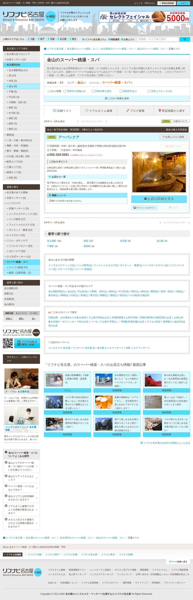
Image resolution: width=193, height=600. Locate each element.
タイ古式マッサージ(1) (18, 256)
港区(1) (135, 291)
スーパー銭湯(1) (83, 269)
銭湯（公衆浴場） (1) (19, 272)
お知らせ (52, 582)
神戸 (41, 39)
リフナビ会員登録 (89, 582)
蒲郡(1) (114, 295)
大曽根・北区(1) (98, 291)
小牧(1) (179, 291)
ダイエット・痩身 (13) (19, 230)
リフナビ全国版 (12, 554)
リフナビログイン (110, 582)
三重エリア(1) (12, 167)
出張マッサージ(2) (15, 59)
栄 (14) (11, 75)
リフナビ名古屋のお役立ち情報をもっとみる (165, 443)
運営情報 (127, 582)
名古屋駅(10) (11, 288)
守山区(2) (82, 291)
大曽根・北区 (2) (16, 102)
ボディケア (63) (16, 251)
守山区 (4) (13, 97)
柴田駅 (87, 246)
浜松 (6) (12, 177)
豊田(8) (9, 135)
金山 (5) (12, 86)
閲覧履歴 (113, 39)
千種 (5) (12, 91)
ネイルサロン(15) (15, 235)
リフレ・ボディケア (16, 240)
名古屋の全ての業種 (16, 192)
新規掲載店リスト (77, 570)
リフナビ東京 (108, 554)
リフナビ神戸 (52, 554)
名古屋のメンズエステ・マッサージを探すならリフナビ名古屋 (98, 594)
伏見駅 (123, 240)
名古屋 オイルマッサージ (110, 347)
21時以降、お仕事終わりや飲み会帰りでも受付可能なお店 (78, 317)
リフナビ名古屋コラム (94, 39)
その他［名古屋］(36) (17, 156)
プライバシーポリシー (174, 582)
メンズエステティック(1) (61, 265)
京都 (51, 39)
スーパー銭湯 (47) (17, 267)
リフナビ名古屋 (89, 554)
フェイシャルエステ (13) (21, 224)
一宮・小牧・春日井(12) (18, 140)
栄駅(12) (8, 293)
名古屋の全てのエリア (17, 54)
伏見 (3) (12, 80)
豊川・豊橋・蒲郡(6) (16, 151)
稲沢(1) (123, 295)
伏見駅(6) (9, 299)
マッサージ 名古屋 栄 (83, 347)
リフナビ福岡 (126, 554)
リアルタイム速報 (56, 570)
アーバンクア (63, 137)
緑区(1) (145, 291)
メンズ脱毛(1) (84, 265)
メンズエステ (12, 203)
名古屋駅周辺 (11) (17, 70)
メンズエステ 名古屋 (59, 347)
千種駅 (50, 246)
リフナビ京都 (70, 554)
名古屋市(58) (12, 64)
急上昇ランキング (77, 574)
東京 (73, 39)
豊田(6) (154, 291)
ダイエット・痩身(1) (131, 265)
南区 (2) (12, 107)
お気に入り (127, 39)
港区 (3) (12, 118)
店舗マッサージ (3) (18, 208)
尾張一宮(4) (167, 291)
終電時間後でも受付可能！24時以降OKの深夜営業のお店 (142, 317)
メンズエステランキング (101, 574)
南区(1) (113, 291)
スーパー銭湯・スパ (16, 262)
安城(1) (84, 295)
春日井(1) (53, 295)
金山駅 (160, 240)
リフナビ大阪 (34, 554)
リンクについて (124, 574)
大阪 (31, 39)
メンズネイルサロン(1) (156, 265)
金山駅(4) (9, 304)
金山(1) (71, 291)
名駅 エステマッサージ (138, 347)
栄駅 (86, 240)
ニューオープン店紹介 (100, 570)
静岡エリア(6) (12, 172)
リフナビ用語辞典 (179, 570)
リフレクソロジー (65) (19, 246)
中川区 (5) (13, 113)
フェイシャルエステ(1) (106, 265)
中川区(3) (124, 291)
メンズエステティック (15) (22, 214)
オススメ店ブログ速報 (125, 570)
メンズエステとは (56, 574)
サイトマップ (141, 582)
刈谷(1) (74, 295)
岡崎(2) (64, 295)
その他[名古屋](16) (139, 295)
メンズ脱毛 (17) (16, 219)
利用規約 (156, 582)
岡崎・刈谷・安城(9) (16, 145)
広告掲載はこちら (159, 574)
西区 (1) (12, 129)
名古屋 (62, 39)
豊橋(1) (104, 295)
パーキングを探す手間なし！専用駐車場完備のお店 (117, 321)
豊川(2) (94, 295)
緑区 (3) (12, 123)
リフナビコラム (159, 570)
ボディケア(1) (65, 269)
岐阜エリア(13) (14, 161)
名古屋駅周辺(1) (56, 291)
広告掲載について (68, 582)
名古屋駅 (51, 240)
